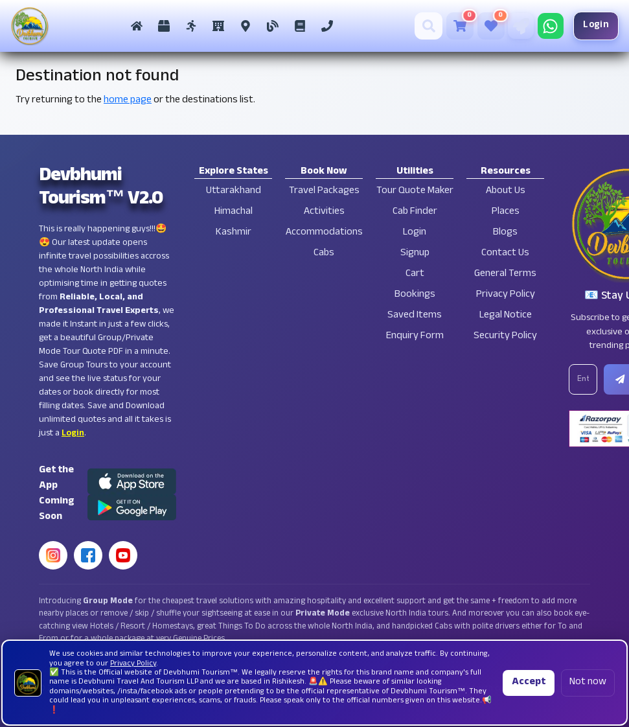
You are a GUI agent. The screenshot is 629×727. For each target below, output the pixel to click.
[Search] (420, 26)
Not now (587, 682)
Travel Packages (324, 191)
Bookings (415, 295)
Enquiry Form (415, 336)
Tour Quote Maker (414, 191)
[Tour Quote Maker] (512, 26)
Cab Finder (415, 212)
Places (506, 212)
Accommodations (324, 233)
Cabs (324, 253)
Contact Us (505, 253)
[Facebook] (88, 555)
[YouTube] (123, 555)
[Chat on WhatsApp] (542, 26)
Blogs (505, 233)
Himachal (233, 212)
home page (128, 101)
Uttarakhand (233, 191)
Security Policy (505, 336)
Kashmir (233, 233)
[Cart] (450, 26)
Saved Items (414, 316)
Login (587, 25)
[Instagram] (53, 555)
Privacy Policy (505, 295)
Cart (415, 274)
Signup (414, 253)
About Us (505, 191)
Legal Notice (505, 316)
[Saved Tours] (482, 26)
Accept (528, 682)
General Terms (505, 274)
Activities (324, 212)
